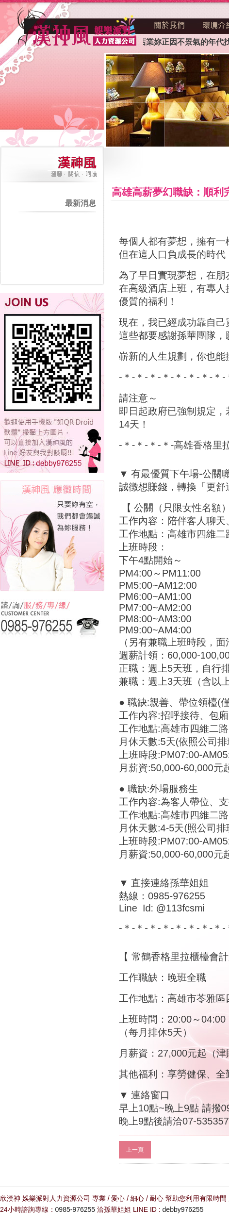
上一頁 (135, 1149)
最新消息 (80, 203)
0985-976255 (75, 1209)
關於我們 (169, 25)
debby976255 (183, 1209)
